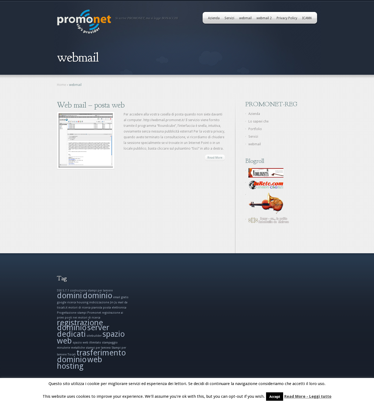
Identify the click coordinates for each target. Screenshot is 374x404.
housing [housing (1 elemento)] (82, 302)
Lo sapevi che (258, 121)
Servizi (229, 18)
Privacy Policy (287, 18)
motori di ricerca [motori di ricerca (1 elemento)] (79, 307)
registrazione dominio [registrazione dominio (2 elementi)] (80, 325)
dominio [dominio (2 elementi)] (97, 295)
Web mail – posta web (90, 105)
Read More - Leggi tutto (307, 396)
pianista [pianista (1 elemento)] (96, 307)
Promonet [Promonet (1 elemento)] (94, 313)
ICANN (307, 18)
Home (61, 85)
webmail (245, 18)
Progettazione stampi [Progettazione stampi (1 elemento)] (72, 313)
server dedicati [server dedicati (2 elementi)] (83, 331)
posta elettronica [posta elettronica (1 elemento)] (114, 307)
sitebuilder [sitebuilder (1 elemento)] (94, 336)
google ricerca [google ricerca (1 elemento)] (66, 302)
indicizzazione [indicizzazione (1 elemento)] (99, 302)
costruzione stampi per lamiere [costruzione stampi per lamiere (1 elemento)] (91, 290)
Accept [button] (274, 397)
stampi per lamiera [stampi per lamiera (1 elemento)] (98, 348)
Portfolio (255, 129)
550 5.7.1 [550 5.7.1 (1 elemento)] (63, 290)
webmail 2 (264, 18)
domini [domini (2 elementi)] (69, 295)
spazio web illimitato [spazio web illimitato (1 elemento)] (87, 342)
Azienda (214, 18)
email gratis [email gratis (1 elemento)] (121, 297)
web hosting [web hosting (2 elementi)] (79, 363)
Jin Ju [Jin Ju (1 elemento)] (113, 302)
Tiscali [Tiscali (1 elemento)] (72, 354)
